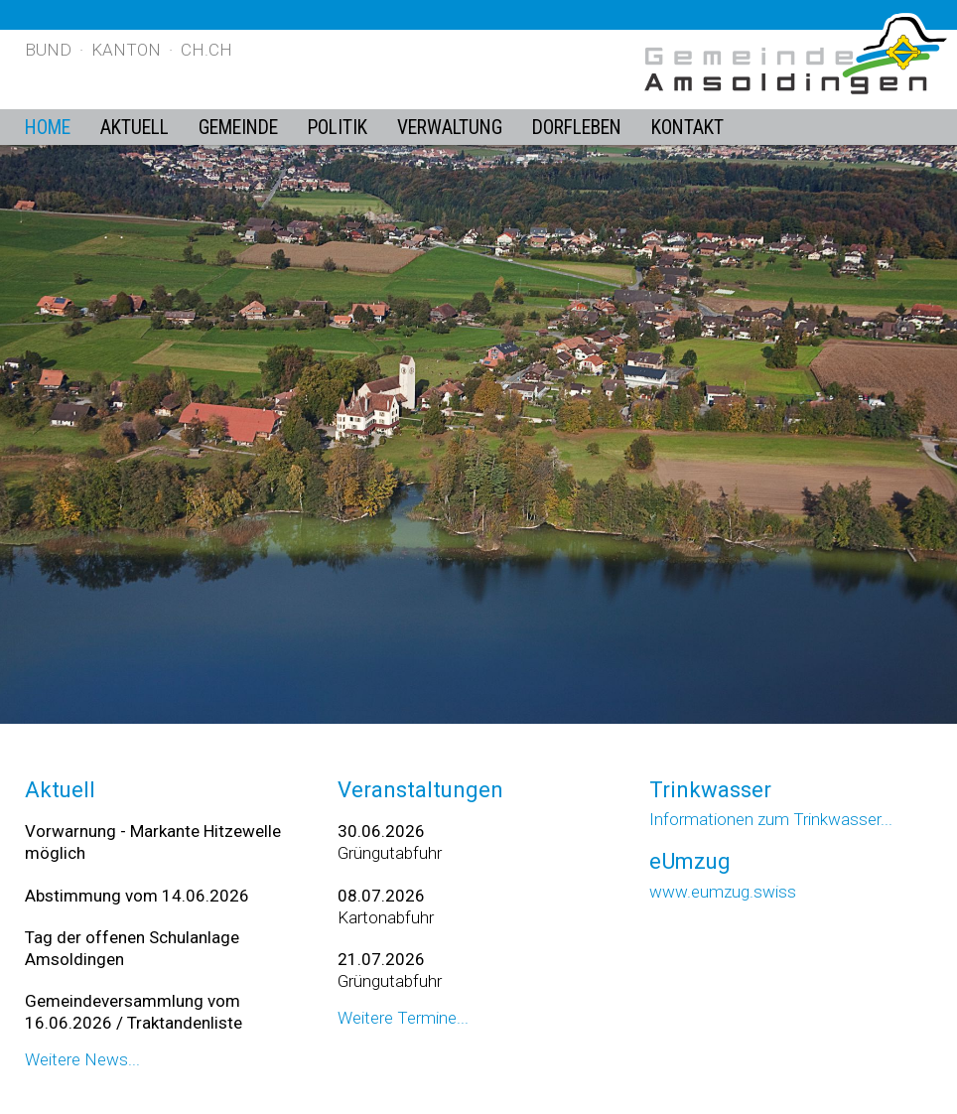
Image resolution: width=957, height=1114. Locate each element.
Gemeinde (238, 127)
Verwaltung (449, 127)
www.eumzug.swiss (722, 892)
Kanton (126, 50)
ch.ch (206, 50)
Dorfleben (576, 127)
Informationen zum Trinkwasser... (770, 819)
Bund (48, 50)
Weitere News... (82, 1059)
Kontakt (687, 127)
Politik (337, 127)
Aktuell (134, 127)
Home (47, 127)
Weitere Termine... (403, 1018)
